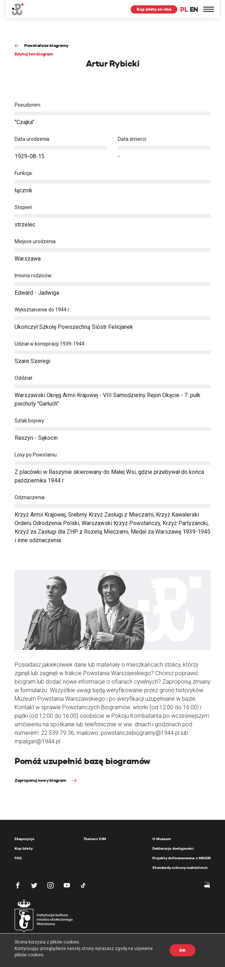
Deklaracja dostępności (173, 848)
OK (182, 950)
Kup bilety (24, 848)
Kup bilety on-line (154, 9)
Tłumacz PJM (94, 839)
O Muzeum (161, 839)
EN (194, 9)
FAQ (18, 858)
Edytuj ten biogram (34, 54)
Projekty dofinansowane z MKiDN (181, 858)
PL (184, 9)
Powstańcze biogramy (46, 45)
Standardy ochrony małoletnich (180, 867)
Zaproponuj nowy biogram (41, 780)
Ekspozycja (24, 839)
